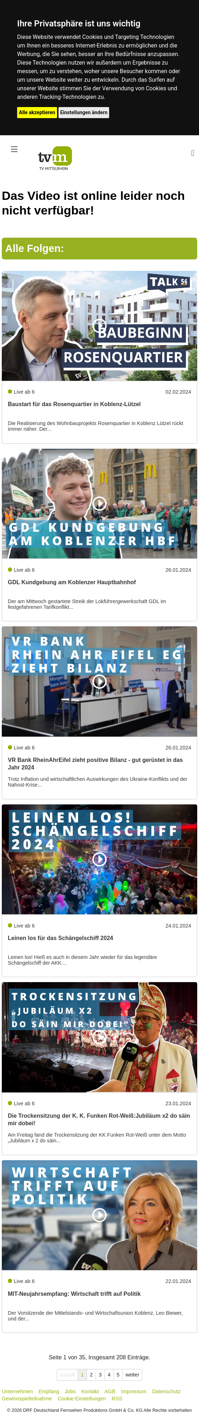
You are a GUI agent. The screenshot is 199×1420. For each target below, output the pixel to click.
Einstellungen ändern (84, 112)
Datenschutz (166, 1391)
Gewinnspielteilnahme (27, 1398)
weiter (132, 1375)
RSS (117, 1398)
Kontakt (90, 1391)
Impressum (133, 1391)
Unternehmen (17, 1391)
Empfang (49, 1391)
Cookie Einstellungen (82, 1398)
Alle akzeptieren (37, 112)
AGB (109, 1391)
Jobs (70, 1391)
